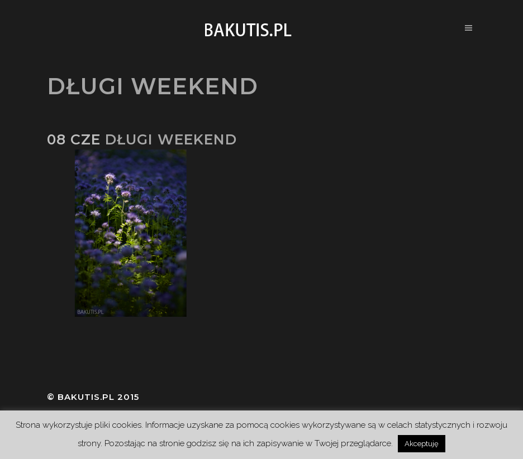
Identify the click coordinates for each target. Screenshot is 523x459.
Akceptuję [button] (422, 443)
